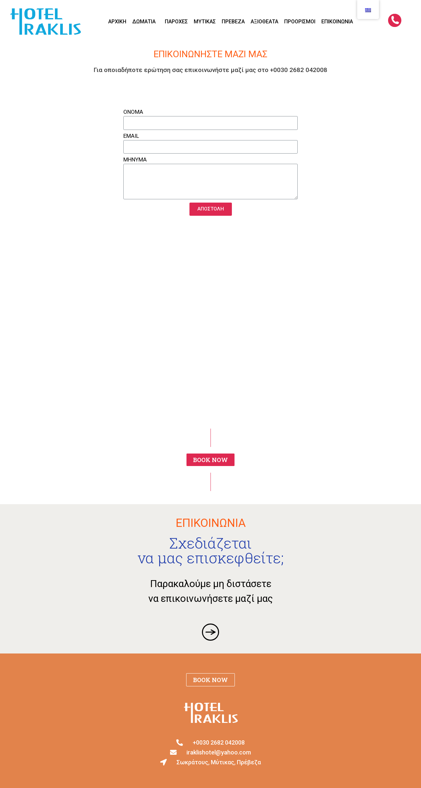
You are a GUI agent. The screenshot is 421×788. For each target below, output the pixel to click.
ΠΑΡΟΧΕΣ (176, 21)
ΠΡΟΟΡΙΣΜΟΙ (299, 21)
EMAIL (131, 136)
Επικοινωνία (337, 21)
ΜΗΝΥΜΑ (135, 160)
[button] (210, 460)
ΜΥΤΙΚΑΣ (205, 21)
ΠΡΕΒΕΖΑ (233, 21)
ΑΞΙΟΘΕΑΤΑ (264, 21)
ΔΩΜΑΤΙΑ (145, 21)
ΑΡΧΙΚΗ (117, 21)
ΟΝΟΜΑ (133, 112)
